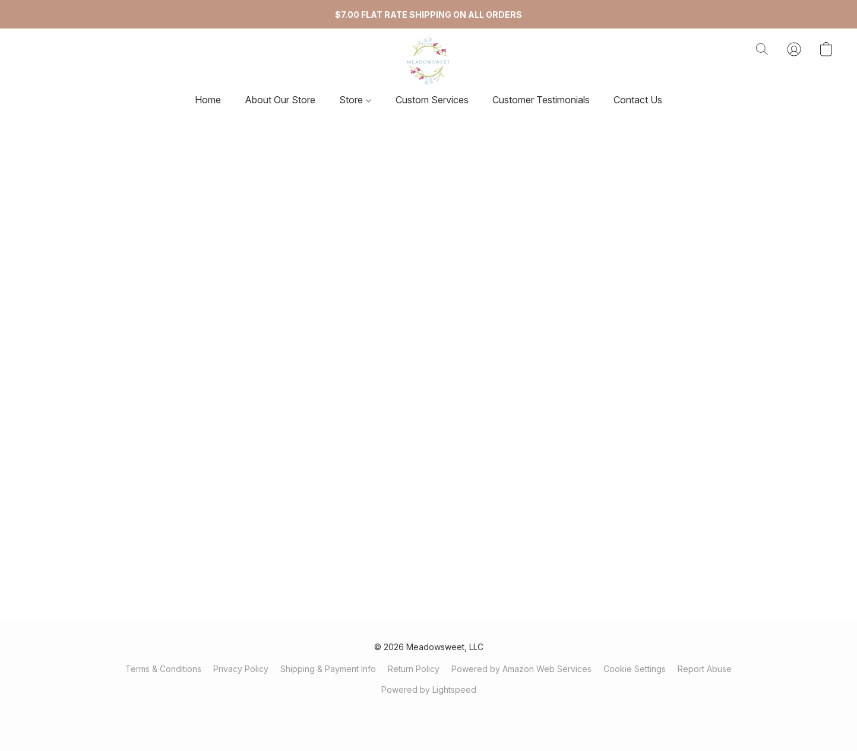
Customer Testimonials (541, 100)
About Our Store (280, 100)
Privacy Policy (240, 669)
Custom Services (432, 100)
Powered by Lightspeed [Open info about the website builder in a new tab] (428, 690)
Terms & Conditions (163, 669)
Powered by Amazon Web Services (521, 669)
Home (208, 100)
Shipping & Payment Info (328, 669)
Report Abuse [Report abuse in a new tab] (705, 669)
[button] (428, 61)
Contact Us (638, 100)
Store (355, 100)
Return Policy (413, 669)
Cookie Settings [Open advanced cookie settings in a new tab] (634, 669)
